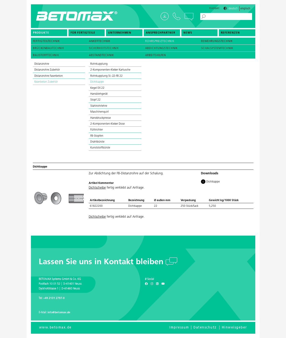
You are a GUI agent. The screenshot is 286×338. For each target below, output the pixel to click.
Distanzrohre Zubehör (47, 70)
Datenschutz (205, 327)
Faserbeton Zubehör (46, 82)
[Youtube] (163, 284)
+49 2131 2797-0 (54, 298)
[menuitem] (49, 32)
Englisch (245, 8)
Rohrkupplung (99, 64)
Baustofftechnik (46, 55)
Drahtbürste (97, 142)
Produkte (41, 33)
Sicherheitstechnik (104, 48)
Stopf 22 (95, 100)
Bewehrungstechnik (217, 41)
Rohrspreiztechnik (159, 41)
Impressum (179, 327)
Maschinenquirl (99, 112)
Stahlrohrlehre (98, 106)
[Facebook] (146, 284)
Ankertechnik (99, 41)
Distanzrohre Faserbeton (48, 76)
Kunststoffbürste (100, 147)
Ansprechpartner (160, 33)
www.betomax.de (55, 327)
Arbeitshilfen (155, 55)
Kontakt (214, 8)
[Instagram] (152, 284)
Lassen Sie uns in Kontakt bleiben (102, 262)
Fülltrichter (96, 129)
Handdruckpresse (100, 118)
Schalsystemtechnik (217, 48)
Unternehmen (119, 33)
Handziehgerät (99, 94)
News (187, 33)
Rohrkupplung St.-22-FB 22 (106, 76)
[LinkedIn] (157, 284)
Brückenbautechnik (48, 48)
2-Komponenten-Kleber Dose (107, 124)
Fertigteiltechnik (46, 41)
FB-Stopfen (96, 136)
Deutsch (233, 8)
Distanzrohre (41, 64)
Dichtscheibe (97, 188)
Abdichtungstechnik (161, 48)
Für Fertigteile (83, 33)
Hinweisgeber (234, 327)
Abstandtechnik (101, 55)
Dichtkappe (97, 82)
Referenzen (230, 33)
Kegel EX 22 (97, 88)
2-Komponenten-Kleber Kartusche (110, 70)
